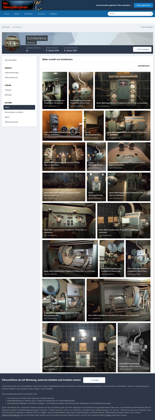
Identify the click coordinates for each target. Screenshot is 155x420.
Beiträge (8, 95)
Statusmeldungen (12, 72)
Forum (6, 14)
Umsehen (41, 14)
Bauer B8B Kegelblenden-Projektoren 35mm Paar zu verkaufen (54, 103)
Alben (7, 117)
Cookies (108, 415)
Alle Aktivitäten (11, 60)
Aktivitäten (28, 14)
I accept (94, 380)
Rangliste (53, 14)
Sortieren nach (144, 66)
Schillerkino (52, 106)
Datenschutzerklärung (10, 415)
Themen (8, 90)
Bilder (7, 107)
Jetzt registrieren (143, 5)
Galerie (17, 14)
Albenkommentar (11, 122)
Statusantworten (11, 77)
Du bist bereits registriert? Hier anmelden (114, 5)
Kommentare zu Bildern (14, 112)
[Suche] (119, 14)
